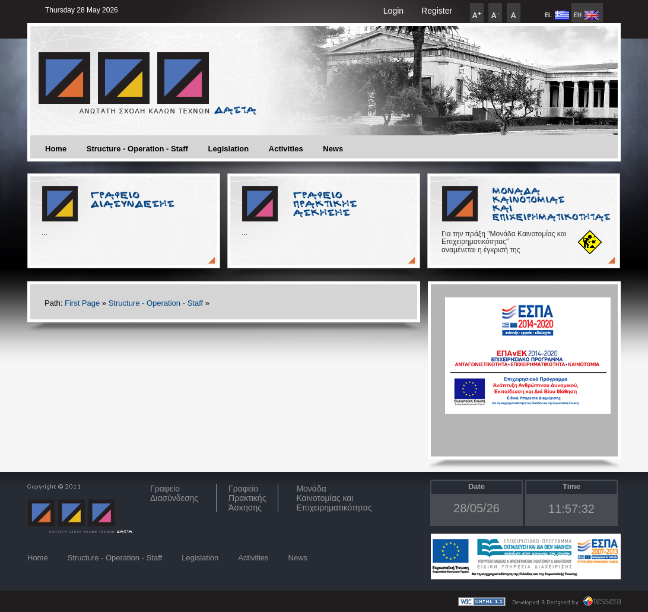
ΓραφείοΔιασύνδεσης (174, 493)
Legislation (228, 148)
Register (436, 10)
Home (55, 148)
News (333, 148)
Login (393, 10)
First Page (82, 303)
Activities (286, 148)
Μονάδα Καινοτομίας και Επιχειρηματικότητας (333, 498)
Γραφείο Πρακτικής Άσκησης (247, 498)
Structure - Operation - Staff (137, 148)
